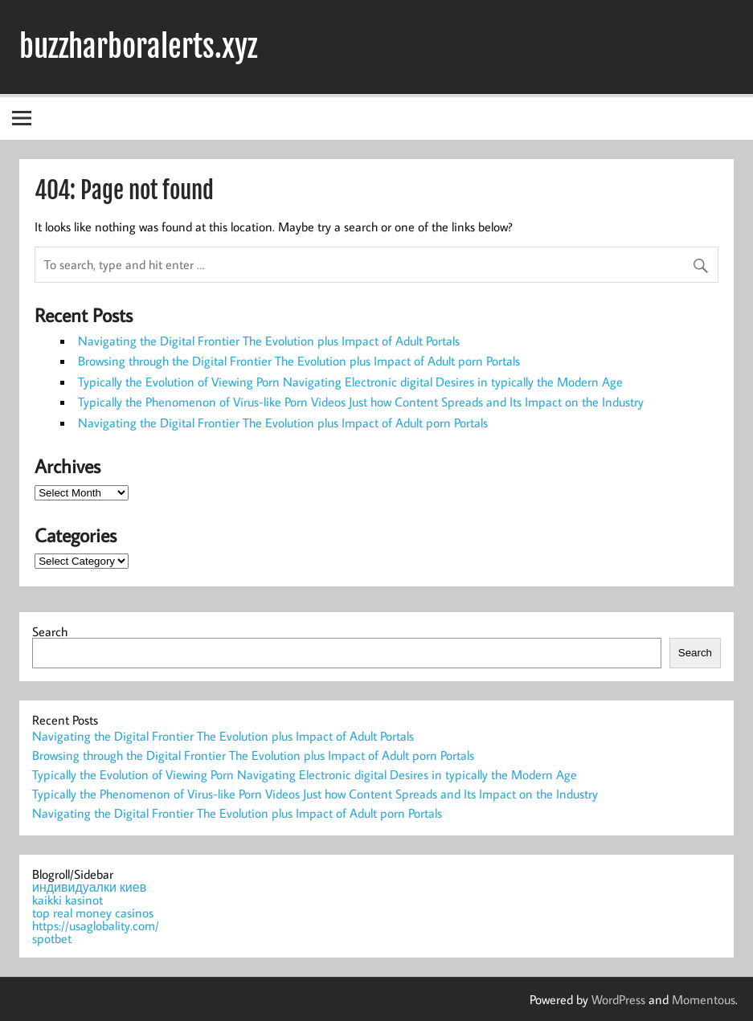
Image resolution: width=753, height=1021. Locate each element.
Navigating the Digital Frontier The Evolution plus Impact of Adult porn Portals (283, 423)
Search (50, 631)
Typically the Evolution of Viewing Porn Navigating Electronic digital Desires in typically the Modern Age (350, 382)
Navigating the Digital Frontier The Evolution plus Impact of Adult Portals (269, 341)
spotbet (52, 938)
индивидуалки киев (89, 887)
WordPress (618, 999)
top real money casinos (92, 913)
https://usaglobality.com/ (95, 925)
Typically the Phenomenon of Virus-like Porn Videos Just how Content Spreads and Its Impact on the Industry (361, 402)
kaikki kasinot (67, 900)
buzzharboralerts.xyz (138, 46)
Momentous (703, 999)
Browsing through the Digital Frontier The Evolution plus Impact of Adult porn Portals (299, 361)
